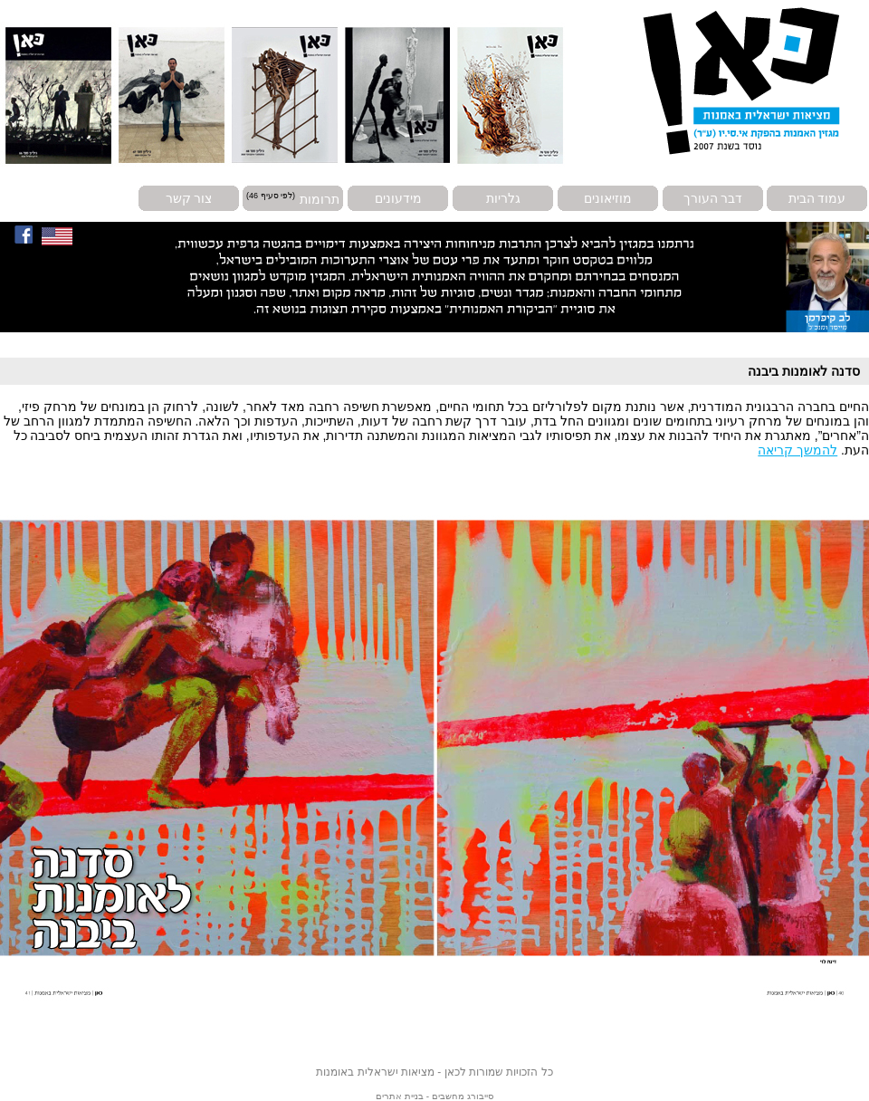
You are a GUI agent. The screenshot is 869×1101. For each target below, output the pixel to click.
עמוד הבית (817, 198)
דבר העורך (713, 198)
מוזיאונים (608, 198)
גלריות (503, 198)
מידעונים (398, 198)
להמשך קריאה (797, 450)
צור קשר (189, 198)
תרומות (319, 198)
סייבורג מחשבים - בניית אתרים (434, 1096)
